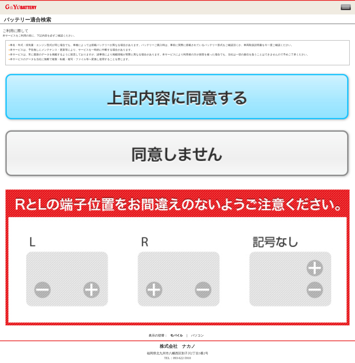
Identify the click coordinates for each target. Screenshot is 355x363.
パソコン (197, 335)
